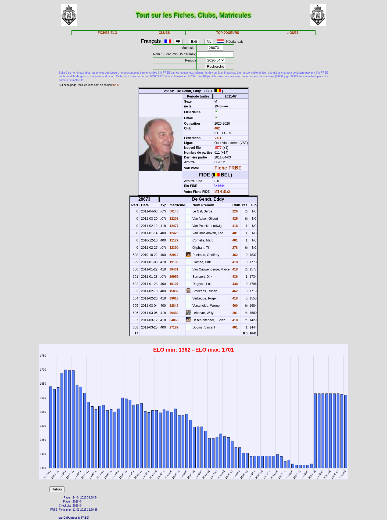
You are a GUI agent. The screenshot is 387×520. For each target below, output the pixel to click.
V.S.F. (218, 138)
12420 (173, 233)
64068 (173, 320)
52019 (173, 255)
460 (234, 306)
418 (234, 226)
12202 (173, 219)
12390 (173, 248)
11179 (173, 240)
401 (234, 233)
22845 (173, 306)
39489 (173, 313)
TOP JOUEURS (227, 33)
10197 (173, 284)
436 (234, 277)
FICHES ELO (107, 33)
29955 (173, 277)
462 (216, 128)
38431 (173, 269)
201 (234, 313)
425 (234, 219)
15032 (173, 291)
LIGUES (292, 33)
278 (234, 248)
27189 (173, 327)
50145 (173, 211)
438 (234, 284)
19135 (173, 262)
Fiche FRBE (228, 168)
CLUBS (164, 33)
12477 (173, 226)
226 (234, 211)
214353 (222, 191)
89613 (173, 298)
